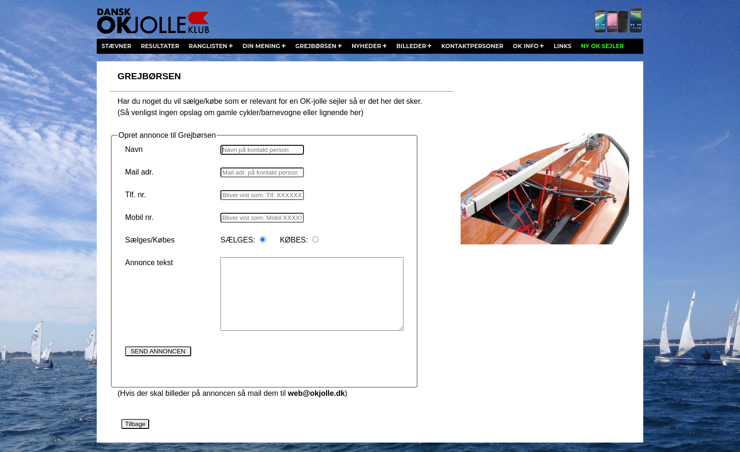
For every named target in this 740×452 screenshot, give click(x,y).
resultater (160, 46)
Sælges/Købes (150, 240)
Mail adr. (139, 172)
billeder (411, 46)
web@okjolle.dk (316, 393)
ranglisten (208, 46)
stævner (116, 46)
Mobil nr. (139, 217)
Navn (134, 149)
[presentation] (292, 363)
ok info (525, 46)
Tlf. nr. (135, 195)
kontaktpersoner (472, 46)
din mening (261, 46)
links (563, 46)
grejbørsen (315, 46)
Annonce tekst (149, 263)
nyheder (366, 46)
